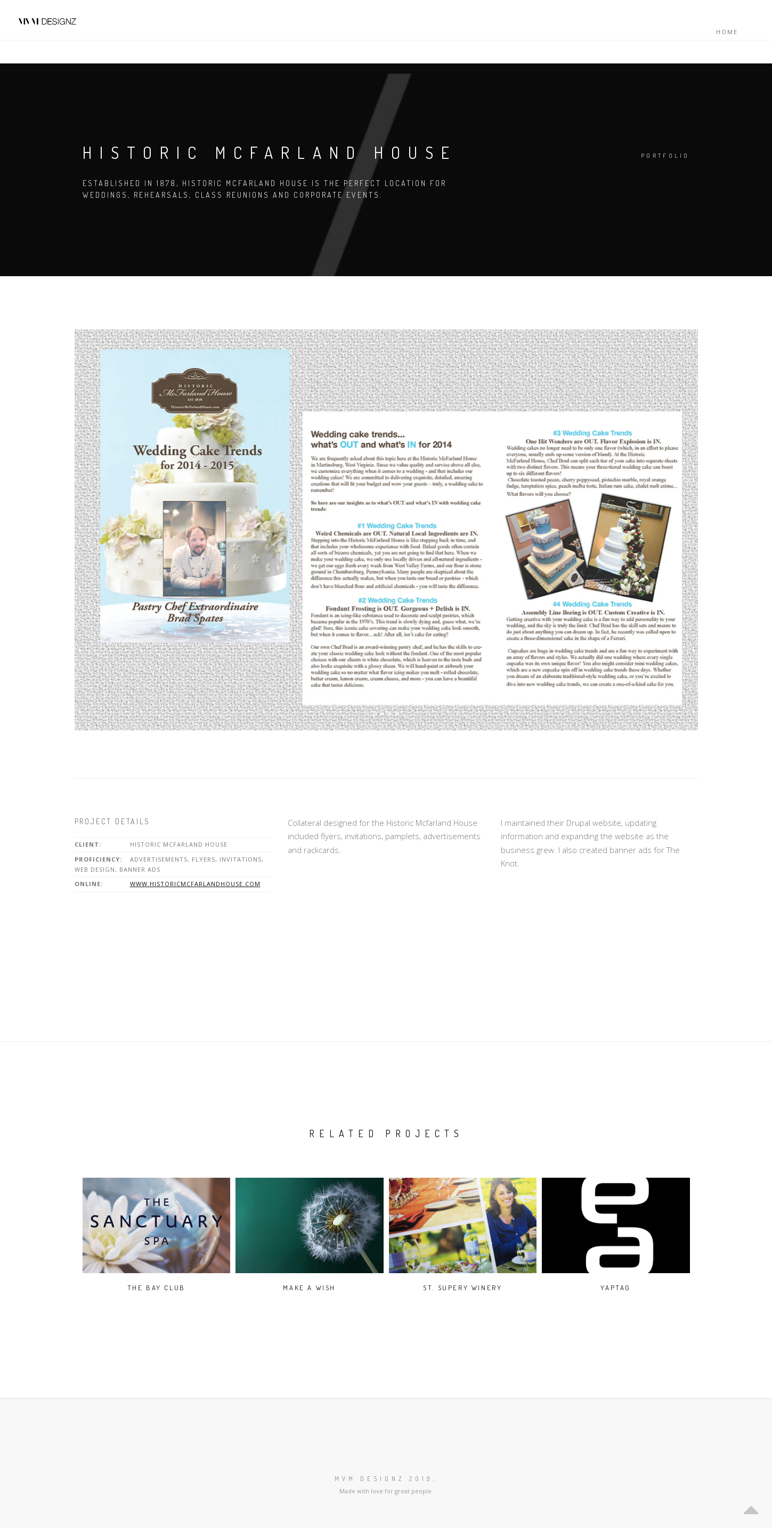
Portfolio (665, 155)
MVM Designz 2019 (384, 1479)
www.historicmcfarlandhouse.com (195, 884)
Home (727, 32)
